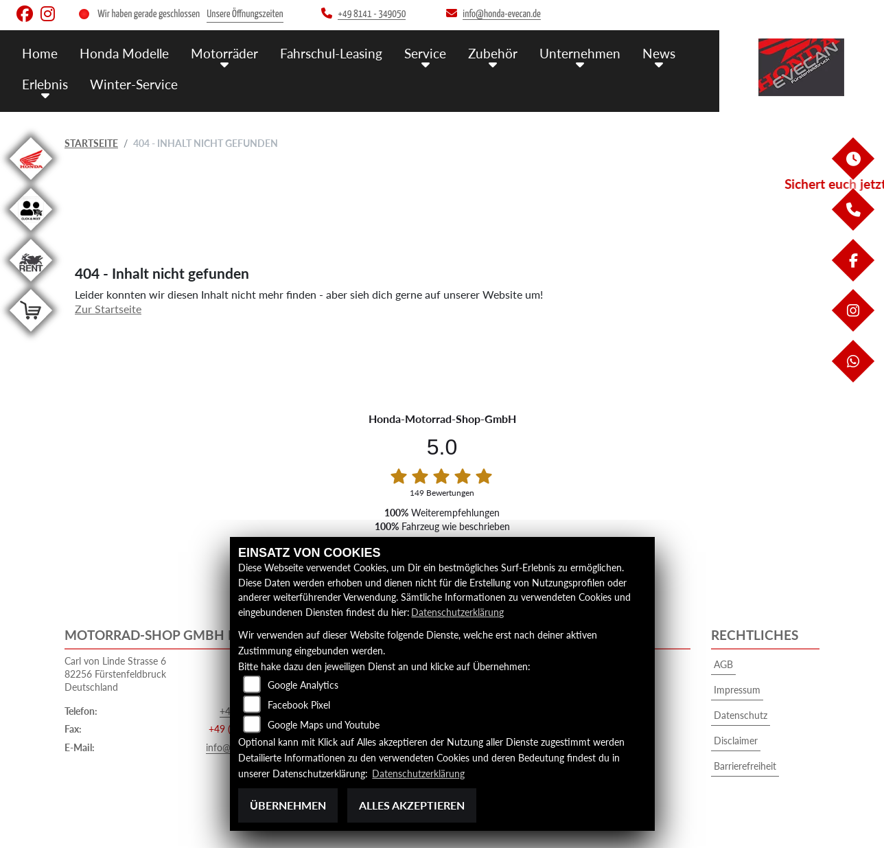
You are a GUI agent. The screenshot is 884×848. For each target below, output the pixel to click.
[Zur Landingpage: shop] (31, 334)
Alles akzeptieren (412, 805)
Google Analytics (303, 685)
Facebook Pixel (299, 705)
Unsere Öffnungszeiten (245, 14)
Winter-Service (134, 84)
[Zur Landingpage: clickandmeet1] (31, 233)
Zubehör (492, 53)
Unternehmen (579, 53)
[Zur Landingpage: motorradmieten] (31, 283)
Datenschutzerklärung (457, 612)
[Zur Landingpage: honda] (31, 182)
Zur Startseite (108, 308)
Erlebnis (45, 84)
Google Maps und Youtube (324, 725)
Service (425, 53)
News (658, 53)
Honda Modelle (124, 53)
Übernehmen (288, 805)
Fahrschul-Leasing (331, 53)
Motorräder (224, 53)
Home (40, 53)
